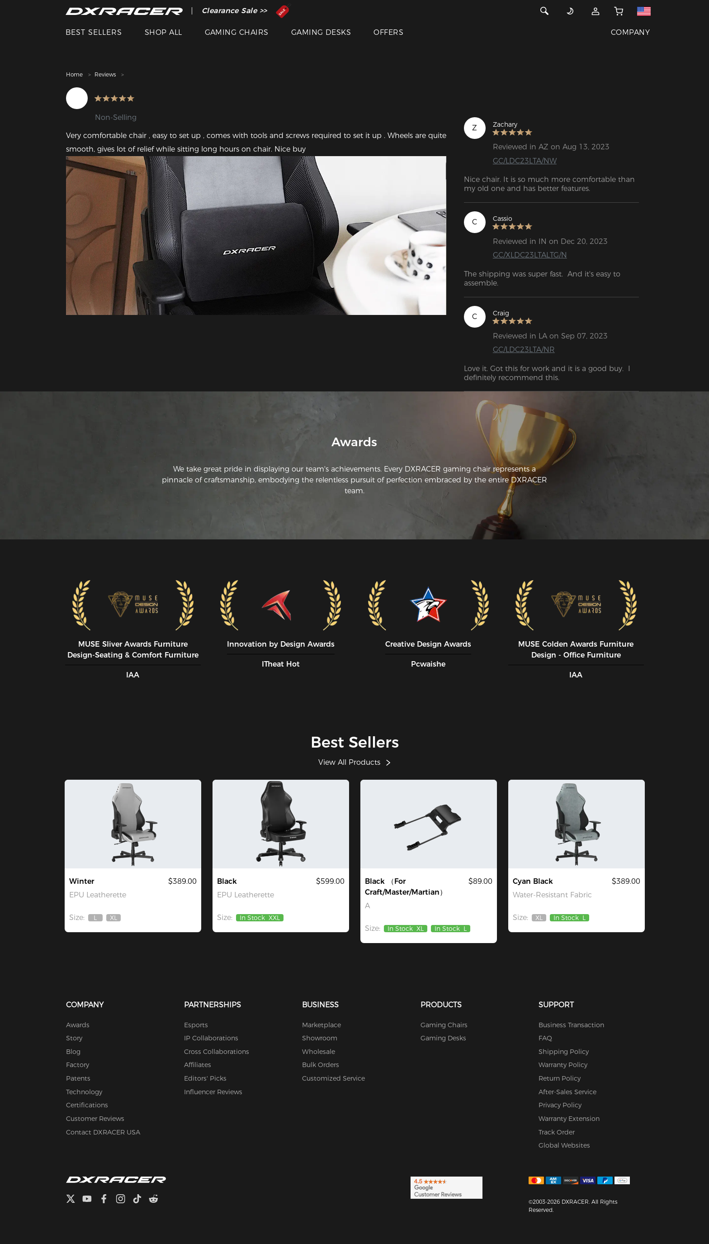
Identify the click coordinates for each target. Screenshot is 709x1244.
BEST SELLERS (94, 32)
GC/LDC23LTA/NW (525, 161)
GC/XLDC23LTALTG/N (530, 255)
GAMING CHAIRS (237, 32)
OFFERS (388, 32)
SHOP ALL (163, 32)
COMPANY (630, 32)
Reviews (105, 74)
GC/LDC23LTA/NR (524, 349)
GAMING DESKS (321, 32)
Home (74, 74)
